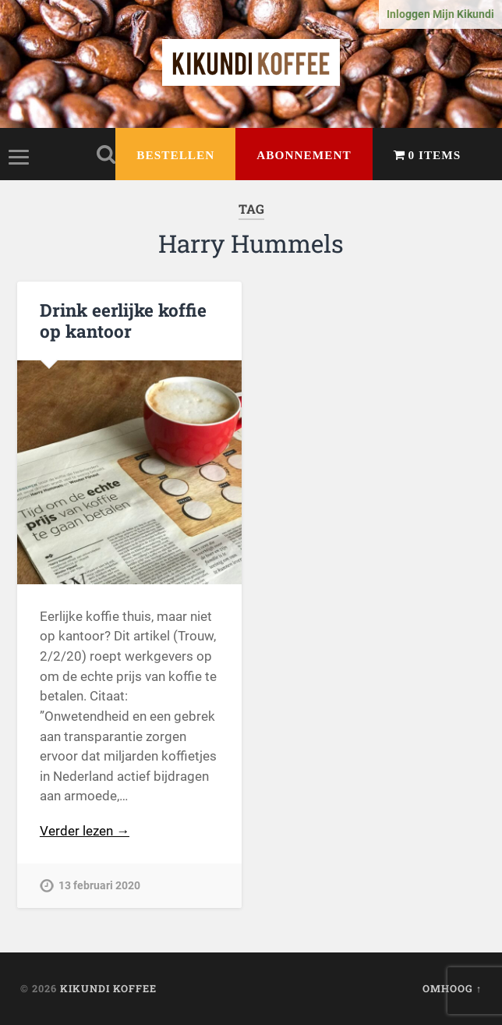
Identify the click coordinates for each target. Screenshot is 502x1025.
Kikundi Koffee (108, 988)
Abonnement (303, 154)
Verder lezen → (84, 831)
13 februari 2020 (99, 885)
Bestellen (175, 154)
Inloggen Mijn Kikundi (440, 14)
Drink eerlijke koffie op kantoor (123, 320)
